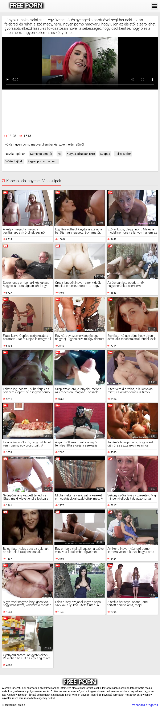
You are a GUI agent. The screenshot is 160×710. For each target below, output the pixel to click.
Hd (59, 153)
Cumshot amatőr (41, 153)
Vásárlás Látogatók (145, 705)
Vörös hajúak (14, 161)
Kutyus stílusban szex (81, 153)
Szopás (105, 153)
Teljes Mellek (123, 153)
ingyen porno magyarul (43, 161)
